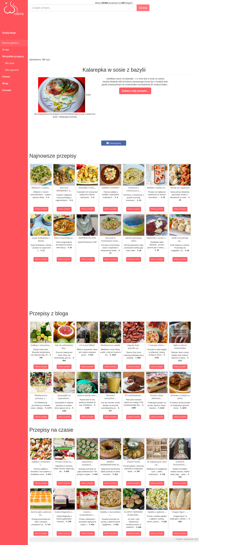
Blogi (5, 83)
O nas (5, 49)
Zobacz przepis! (41, 209)
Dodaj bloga (9, 33)
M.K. (197, 539)
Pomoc (6, 76)
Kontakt (6, 90)
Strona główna (10, 43)
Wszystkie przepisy (13, 56)
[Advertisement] (114, 34)
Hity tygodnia (10, 70)
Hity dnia (8, 63)
